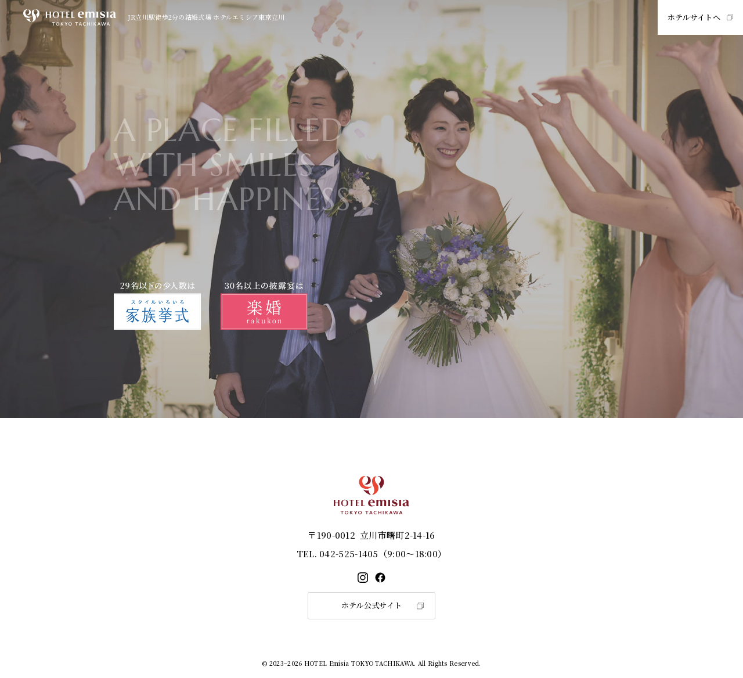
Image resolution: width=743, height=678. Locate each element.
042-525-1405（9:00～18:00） (372, 553)
